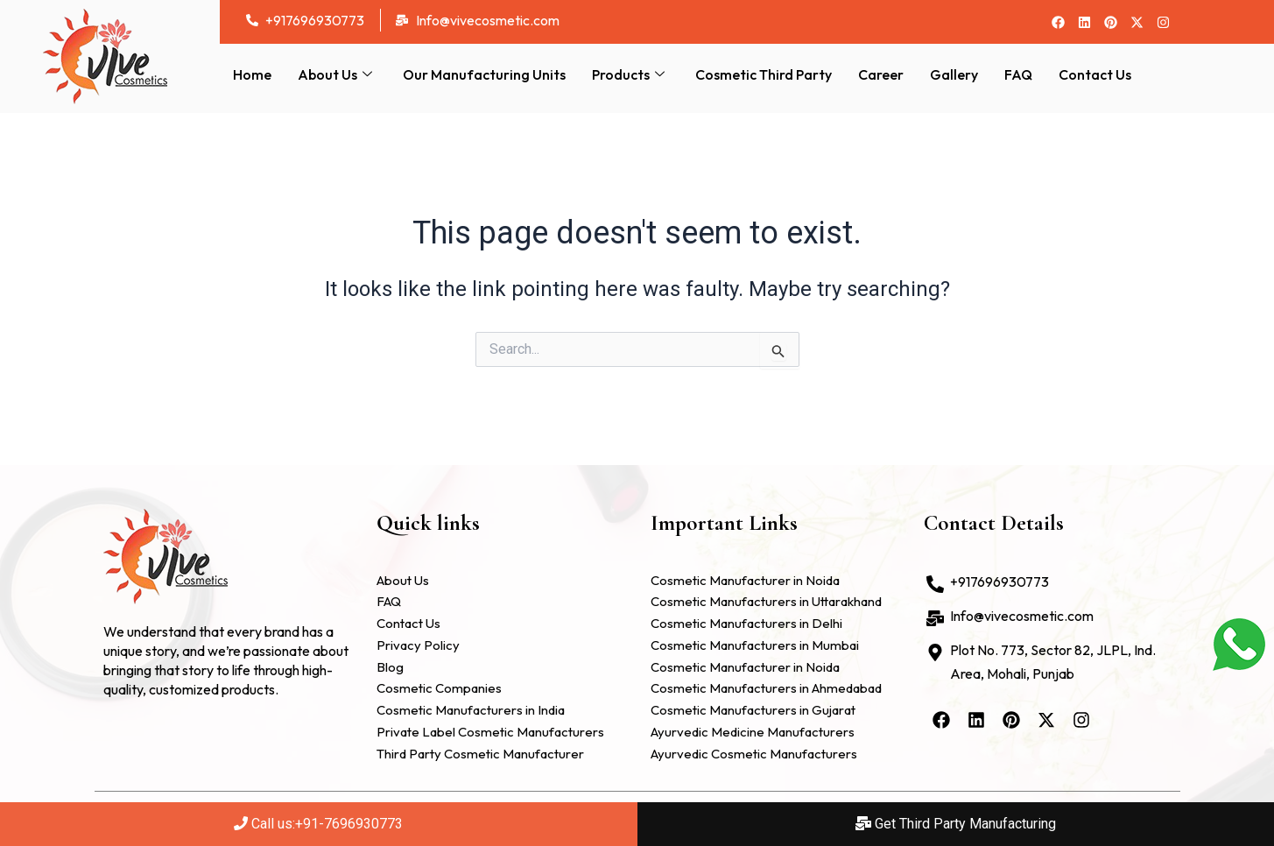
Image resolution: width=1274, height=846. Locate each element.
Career (881, 74)
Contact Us (1095, 74)
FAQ (1018, 74)
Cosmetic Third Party (763, 74)
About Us (337, 74)
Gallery (954, 74)
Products (630, 74)
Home (252, 74)
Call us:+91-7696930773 (318, 823)
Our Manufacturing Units (484, 74)
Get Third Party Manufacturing (955, 823)
